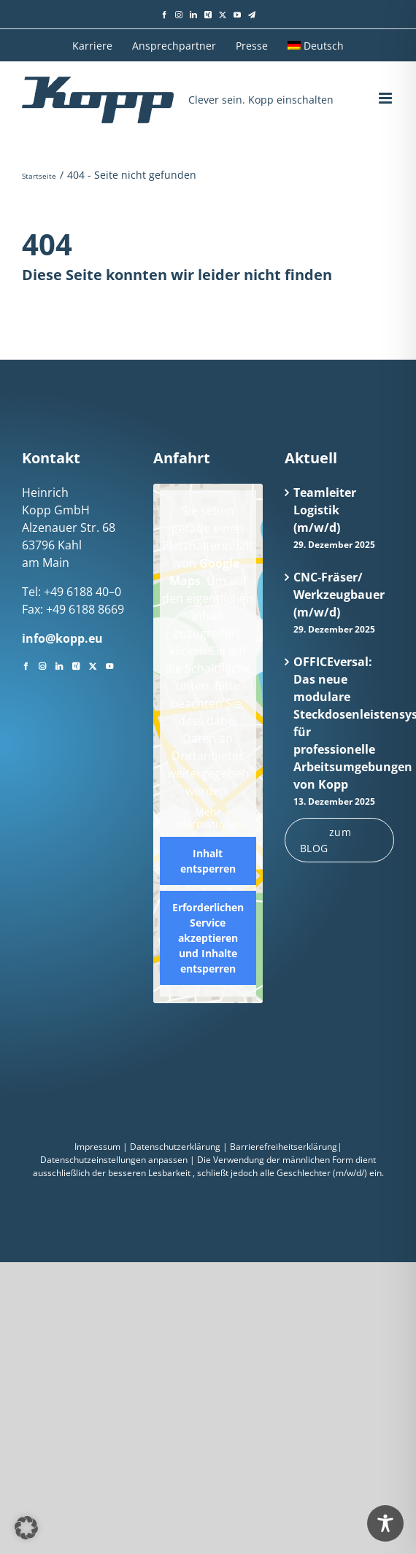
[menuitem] (315, 45)
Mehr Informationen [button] (208, 818)
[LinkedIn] (59, 664)
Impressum (97, 1146)
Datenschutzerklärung (175, 1146)
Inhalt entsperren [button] (208, 860)
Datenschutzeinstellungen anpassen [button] (114, 1159)
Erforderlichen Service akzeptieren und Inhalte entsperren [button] (208, 937)
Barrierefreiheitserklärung (283, 1146)
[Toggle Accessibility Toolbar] (385, 1523)
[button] (26, 1527)
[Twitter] (92, 664)
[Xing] (76, 664)
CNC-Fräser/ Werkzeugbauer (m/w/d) (339, 594)
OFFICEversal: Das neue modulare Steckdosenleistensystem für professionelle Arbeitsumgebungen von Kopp (340, 723)
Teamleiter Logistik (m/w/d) (324, 510)
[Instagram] (42, 664)
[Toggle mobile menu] (386, 98)
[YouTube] (109, 664)
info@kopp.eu (62, 638)
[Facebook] (25, 664)
